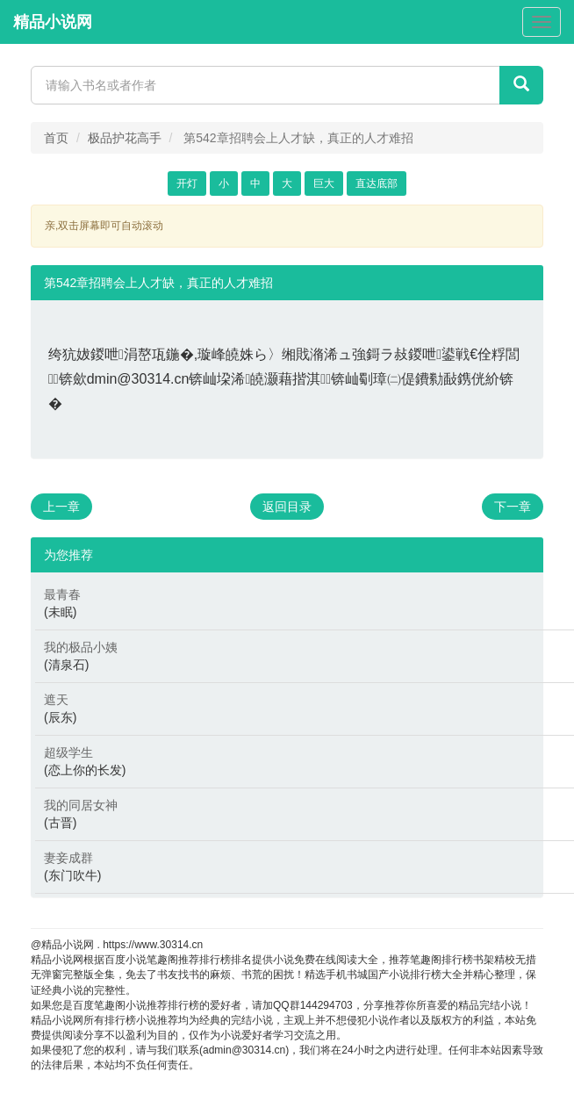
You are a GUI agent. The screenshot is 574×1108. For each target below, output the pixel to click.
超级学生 (68, 752)
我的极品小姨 (81, 647)
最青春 (62, 594)
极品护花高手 (124, 138)
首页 (56, 138)
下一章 (512, 507)
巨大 (323, 183)
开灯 (186, 183)
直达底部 (376, 183)
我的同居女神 (81, 805)
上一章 (61, 507)
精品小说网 (52, 22)
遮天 (56, 700)
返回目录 (287, 507)
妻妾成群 (68, 858)
